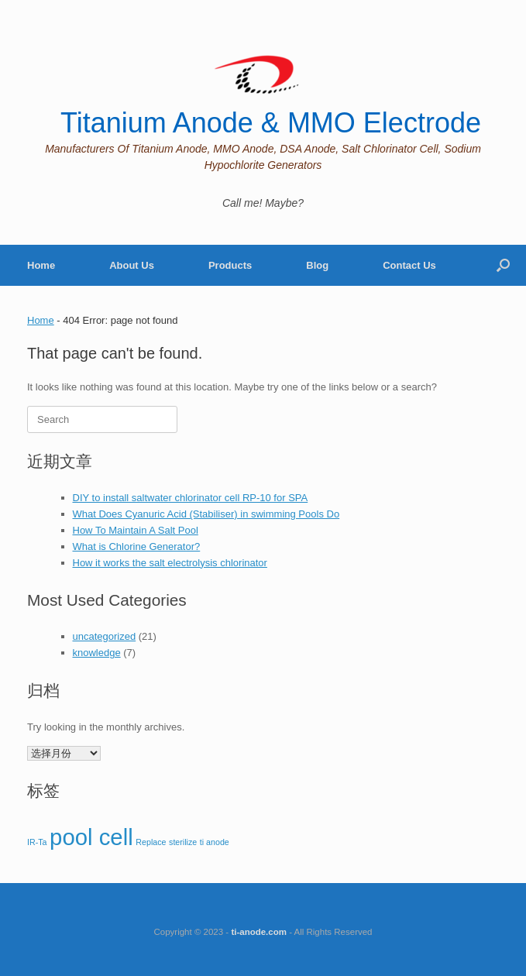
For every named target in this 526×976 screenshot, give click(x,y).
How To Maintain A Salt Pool (135, 530)
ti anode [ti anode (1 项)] (214, 842)
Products (230, 265)
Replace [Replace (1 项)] (151, 842)
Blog (317, 265)
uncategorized (104, 636)
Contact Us (409, 265)
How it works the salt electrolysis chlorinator (170, 563)
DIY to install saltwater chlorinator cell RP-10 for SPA (190, 497)
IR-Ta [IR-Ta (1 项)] (36, 842)
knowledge (97, 652)
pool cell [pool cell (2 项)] (91, 837)
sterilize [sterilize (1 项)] (183, 842)
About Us (131, 265)
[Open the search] (503, 265)
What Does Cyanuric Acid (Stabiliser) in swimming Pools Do (206, 514)
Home (41, 265)
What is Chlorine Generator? (137, 546)
